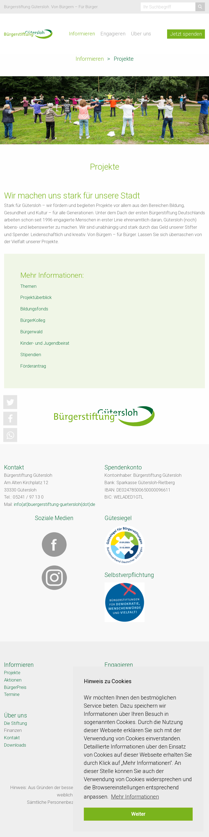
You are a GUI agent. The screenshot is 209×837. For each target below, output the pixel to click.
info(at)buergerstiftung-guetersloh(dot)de (54, 504)
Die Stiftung (15, 723)
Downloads (15, 745)
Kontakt (12, 737)
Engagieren (112, 34)
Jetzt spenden (186, 34)
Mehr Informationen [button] (135, 796)
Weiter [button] (138, 814)
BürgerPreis (15, 687)
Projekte (12, 672)
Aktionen (12, 680)
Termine (12, 694)
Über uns (141, 34)
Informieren (82, 34)
